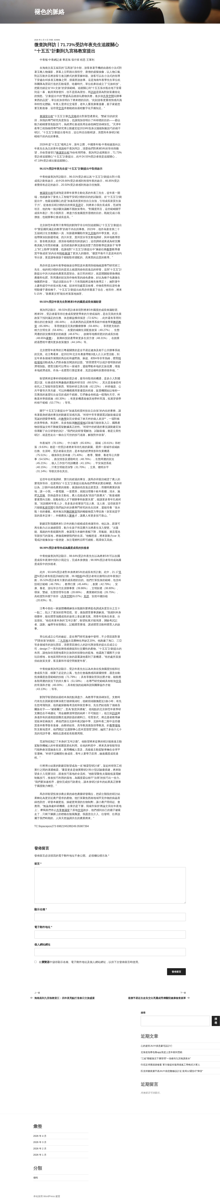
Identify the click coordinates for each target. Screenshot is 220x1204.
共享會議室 (63, 810)
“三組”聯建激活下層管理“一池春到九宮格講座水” (166, 1058)
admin (57, 40)
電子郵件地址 (43, 927)
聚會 (72, 515)
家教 (48, 338)
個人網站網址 (42, 944)
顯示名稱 (40, 909)
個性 (35, 1177)
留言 (38, 863)
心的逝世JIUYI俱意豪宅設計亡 (156, 1045)
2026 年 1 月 (40, 1154)
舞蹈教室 (72, 511)
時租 (79, 576)
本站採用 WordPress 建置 (46, 1196)
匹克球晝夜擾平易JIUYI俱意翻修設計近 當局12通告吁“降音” (172, 1071)
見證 (78, 205)
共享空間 (108, 96)
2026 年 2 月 (40, 1148)
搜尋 (143, 1012)
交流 (61, 108)
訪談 (93, 92)
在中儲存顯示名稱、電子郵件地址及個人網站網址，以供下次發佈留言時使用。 (90, 962)
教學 (109, 249)
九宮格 (73, 116)
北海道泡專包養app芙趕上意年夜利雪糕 (161, 1052)
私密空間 (47, 507)
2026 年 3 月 (40, 1142)
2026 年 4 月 (40, 1136)
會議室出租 (46, 116)
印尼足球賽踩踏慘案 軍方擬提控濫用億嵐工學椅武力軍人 (170, 1064)
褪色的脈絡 (49, 11)
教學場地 (114, 725)
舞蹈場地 (80, 422)
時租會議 (64, 253)
